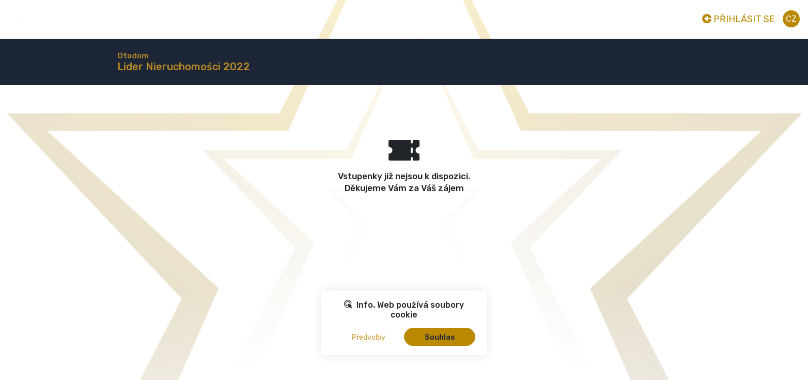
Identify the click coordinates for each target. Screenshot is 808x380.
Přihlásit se (738, 19)
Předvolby (368, 337)
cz (791, 19)
